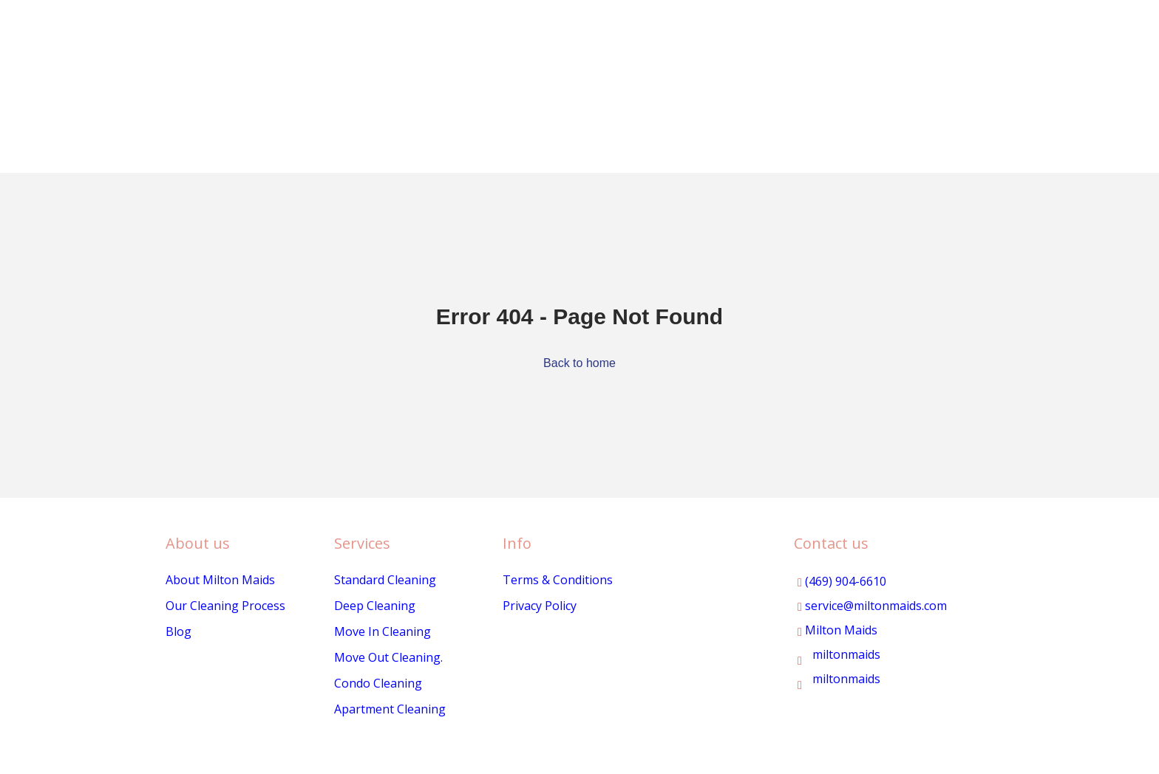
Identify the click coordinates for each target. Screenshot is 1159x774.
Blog (178, 631)
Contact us (831, 543)
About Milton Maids (220, 580)
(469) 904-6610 (842, 581)
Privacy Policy (540, 605)
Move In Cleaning (382, 631)
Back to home (579, 363)
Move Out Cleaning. (388, 657)
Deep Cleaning (374, 605)
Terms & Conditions (558, 580)
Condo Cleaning (378, 683)
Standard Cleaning (385, 580)
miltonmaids (839, 654)
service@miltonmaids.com (872, 605)
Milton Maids (837, 630)
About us (198, 543)
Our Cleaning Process (225, 605)
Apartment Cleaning (390, 709)
